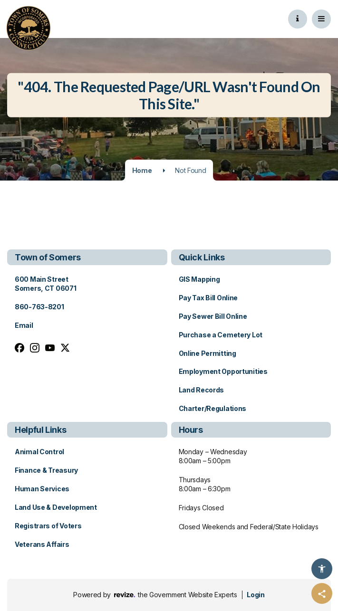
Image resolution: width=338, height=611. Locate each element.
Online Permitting (207, 353)
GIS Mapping (199, 279)
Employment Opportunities (223, 371)
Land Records (201, 390)
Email (24, 325)
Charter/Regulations (213, 408)
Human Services (42, 489)
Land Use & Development (56, 507)
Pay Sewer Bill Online (213, 316)
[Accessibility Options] (321, 568)
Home (142, 170)
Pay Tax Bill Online (208, 298)
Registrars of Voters (48, 526)
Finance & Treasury (46, 470)
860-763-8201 (39, 307)
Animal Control (39, 452)
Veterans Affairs (42, 544)
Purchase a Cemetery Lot (221, 335)
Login (255, 595)
